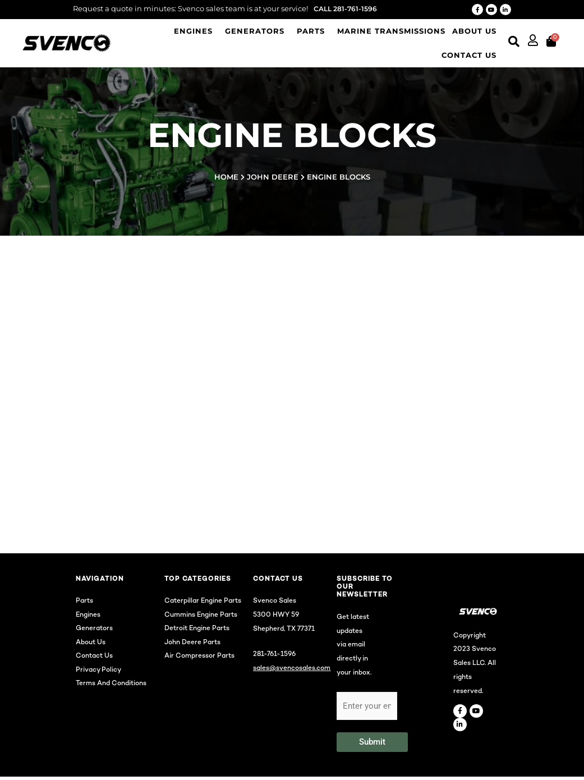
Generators (254, 30)
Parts (311, 30)
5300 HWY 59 (276, 618)
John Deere (272, 176)
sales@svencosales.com (291, 671)
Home (226, 176)
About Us (474, 30)
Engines (193, 30)
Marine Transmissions (391, 30)
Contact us (469, 55)
